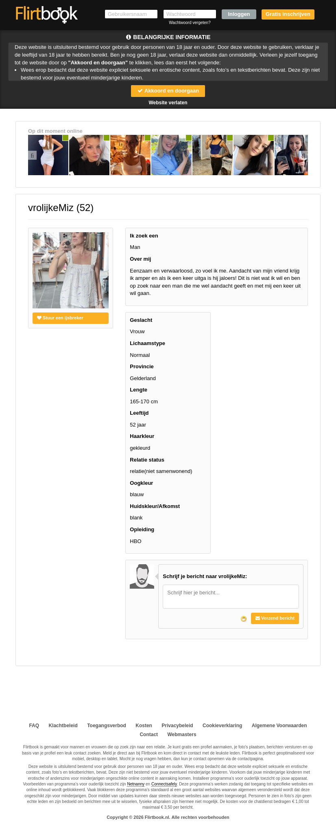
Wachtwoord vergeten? (189, 22)
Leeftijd (139, 413)
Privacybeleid (177, 725)
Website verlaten (167, 103)
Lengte (138, 390)
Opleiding (142, 529)
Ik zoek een (144, 236)
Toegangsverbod (106, 725)
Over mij (140, 259)
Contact (149, 734)
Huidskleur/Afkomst (155, 506)
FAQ (34, 725)
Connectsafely (164, 784)
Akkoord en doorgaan (168, 91)
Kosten (143, 725)
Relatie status (147, 460)
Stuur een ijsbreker (60, 317)
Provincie (142, 366)
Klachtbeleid (62, 725)
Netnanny (135, 784)
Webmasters (181, 734)
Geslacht (141, 320)
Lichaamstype (147, 343)
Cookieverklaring (222, 725)
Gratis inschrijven (288, 14)
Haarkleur (142, 436)
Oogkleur (141, 483)
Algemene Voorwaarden (279, 725)
